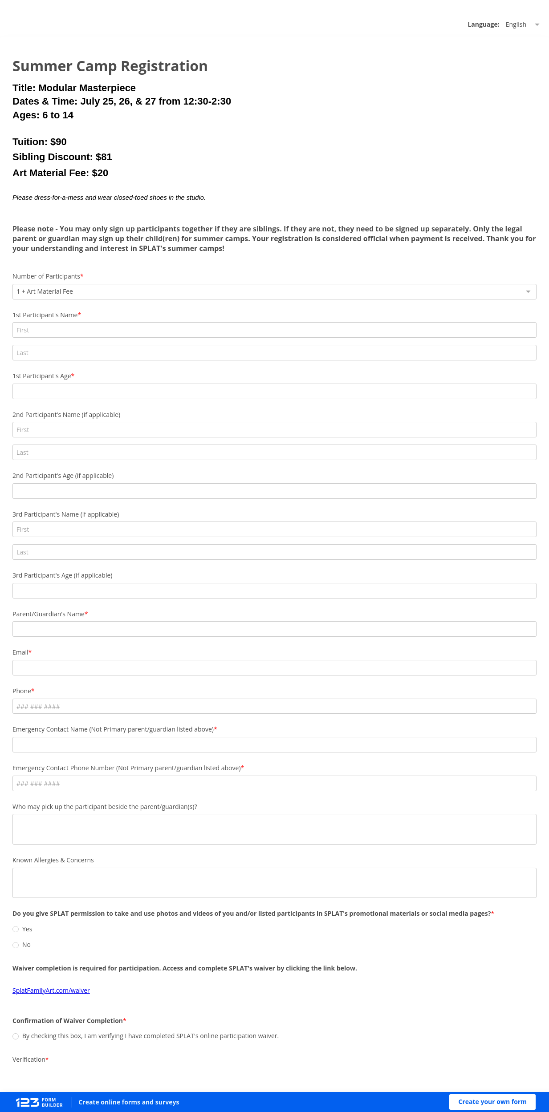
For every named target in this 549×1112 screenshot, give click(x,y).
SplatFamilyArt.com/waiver (183, 910)
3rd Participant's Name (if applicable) (198, 472)
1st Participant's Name (177, 350)
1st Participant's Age (307, 350)
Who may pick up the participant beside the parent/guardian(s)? (237, 726)
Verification (161, 986)
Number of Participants (178, 311)
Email (153, 572)
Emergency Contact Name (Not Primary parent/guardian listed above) (245, 649)
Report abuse (355, 1071)
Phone (154, 611)
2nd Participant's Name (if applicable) (198, 411)
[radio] (148, 856)
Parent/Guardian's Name (181, 534)
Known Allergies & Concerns (185, 780)
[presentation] (212, 1011)
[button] (492, 1102)
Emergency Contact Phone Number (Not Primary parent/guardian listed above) (259, 687)
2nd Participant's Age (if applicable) (328, 411)
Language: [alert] (351, 40)
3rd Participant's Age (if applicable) (328, 472)
